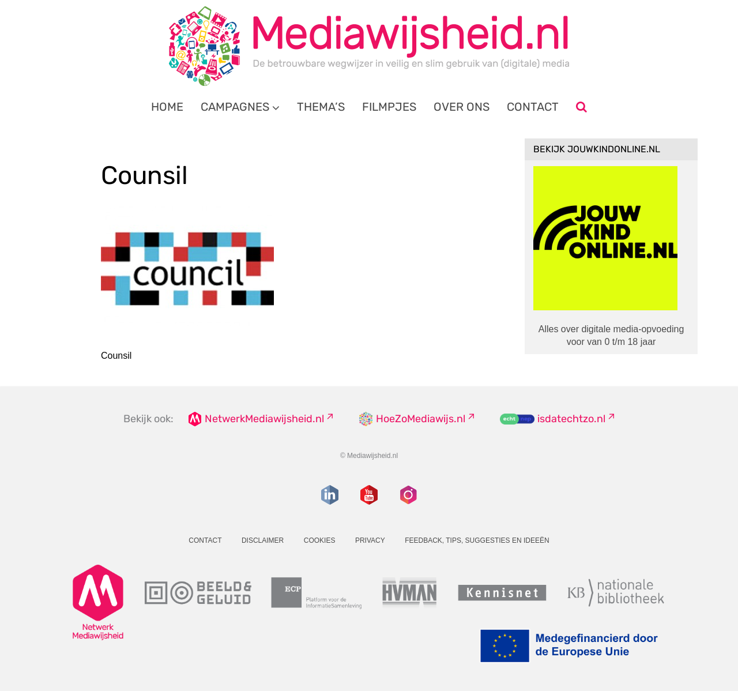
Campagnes (235, 107)
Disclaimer (263, 540)
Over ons (462, 107)
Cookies (320, 540)
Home (167, 107)
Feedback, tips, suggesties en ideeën (477, 540)
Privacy (370, 540)
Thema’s (321, 107)
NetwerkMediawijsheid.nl (264, 418)
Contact (533, 107)
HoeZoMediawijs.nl (420, 418)
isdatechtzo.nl (571, 418)
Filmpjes (389, 107)
